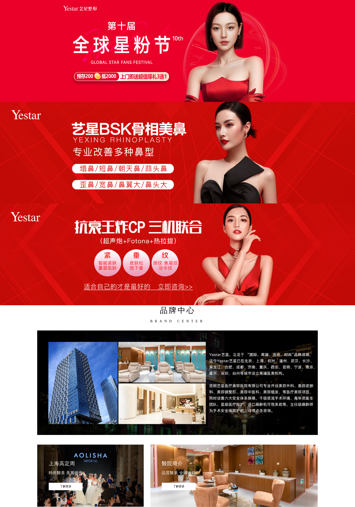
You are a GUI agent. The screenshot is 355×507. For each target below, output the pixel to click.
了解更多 (66, 486)
